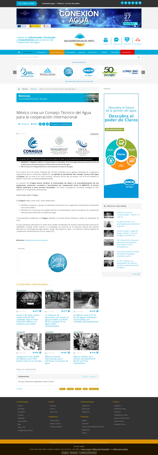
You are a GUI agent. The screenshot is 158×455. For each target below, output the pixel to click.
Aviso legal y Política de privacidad (60, 443)
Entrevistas (21, 412)
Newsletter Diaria (120, 424)
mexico (62, 389)
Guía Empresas (57, 52)
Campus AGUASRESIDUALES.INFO (93, 427)
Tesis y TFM (21, 427)
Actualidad (21, 409)
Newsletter (127, 52)
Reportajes (21, 418)
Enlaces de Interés (120, 409)
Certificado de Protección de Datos (98, 443)
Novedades (70, 52)
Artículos (20, 415)
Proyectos (53, 406)
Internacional (49, 290)
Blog (19, 424)
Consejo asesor (54, 420)
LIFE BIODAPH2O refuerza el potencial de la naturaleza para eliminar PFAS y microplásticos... (128, 243)
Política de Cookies (79, 443)
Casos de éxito (22, 421)
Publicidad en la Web (120, 415)
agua (85, 389)
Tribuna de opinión (56, 427)
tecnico (78, 389)
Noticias (34, 89)
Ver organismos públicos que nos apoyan (79, 81)
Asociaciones (86, 409)
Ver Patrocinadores (79, 62)
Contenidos (28, 52)
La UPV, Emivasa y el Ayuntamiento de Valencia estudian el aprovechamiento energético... (128, 264)
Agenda (82, 52)
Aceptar (65, 452)
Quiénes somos (119, 421)
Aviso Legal (86, 449)
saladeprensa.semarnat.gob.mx (36, 240)
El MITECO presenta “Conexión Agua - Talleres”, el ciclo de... (128, 214)
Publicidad (115, 52)
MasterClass (86, 430)
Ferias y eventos (21, 290)
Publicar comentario (89, 377)
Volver (19, 389)
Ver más (136, 274)
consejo (70, 389)
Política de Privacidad (100, 449)
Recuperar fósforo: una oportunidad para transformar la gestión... (128, 224)
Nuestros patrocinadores (122, 418)
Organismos (86, 406)
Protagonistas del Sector (25, 430)
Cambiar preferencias (88, 452)
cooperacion (94, 389)
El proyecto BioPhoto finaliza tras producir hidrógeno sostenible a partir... (128, 254)
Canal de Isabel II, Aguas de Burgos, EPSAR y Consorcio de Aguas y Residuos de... (127, 233)
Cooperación (86, 412)
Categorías (42, 52)
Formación (93, 52)
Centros (52, 409)
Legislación (117, 406)
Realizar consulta (55, 424)
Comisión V (117, 412)
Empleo (104, 52)
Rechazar (73, 452)
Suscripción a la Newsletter (60, 124)
